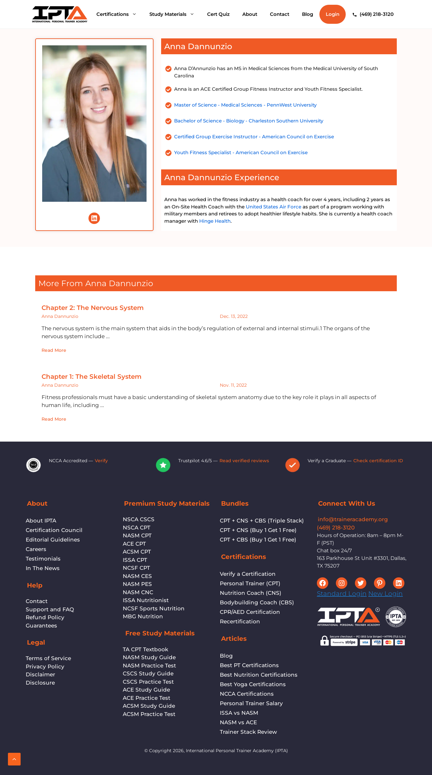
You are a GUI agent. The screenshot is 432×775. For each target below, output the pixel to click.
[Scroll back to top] (14, 759)
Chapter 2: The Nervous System (93, 308)
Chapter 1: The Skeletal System (91, 376)
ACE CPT (134, 544)
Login (332, 14)
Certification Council (54, 530)
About (249, 14)
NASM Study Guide (149, 657)
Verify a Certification (248, 574)
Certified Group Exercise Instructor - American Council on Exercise (254, 137)
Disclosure (40, 683)
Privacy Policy (45, 666)
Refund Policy (45, 617)
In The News (43, 568)
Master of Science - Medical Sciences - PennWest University (245, 105)
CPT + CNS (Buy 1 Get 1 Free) (258, 530)
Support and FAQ (50, 609)
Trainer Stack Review (248, 732)
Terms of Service (48, 658)
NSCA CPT (136, 527)
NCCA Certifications (247, 694)
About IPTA (41, 520)
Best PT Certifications (249, 665)
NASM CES (137, 576)
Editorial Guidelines (53, 539)
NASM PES (137, 584)
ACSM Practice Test (149, 714)
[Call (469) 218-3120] (373, 14)
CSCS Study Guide (148, 673)
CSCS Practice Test (148, 682)
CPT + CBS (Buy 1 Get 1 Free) (258, 539)
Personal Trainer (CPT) (250, 583)
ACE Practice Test (146, 698)
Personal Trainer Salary (251, 703)
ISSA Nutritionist (146, 600)
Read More (54, 350)
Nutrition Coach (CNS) (250, 593)
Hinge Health (215, 221)
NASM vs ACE (238, 722)
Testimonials (43, 558)
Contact (279, 14)
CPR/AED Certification (250, 612)
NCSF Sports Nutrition (154, 608)
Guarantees (41, 625)
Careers (36, 549)
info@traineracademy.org (353, 519)
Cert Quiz (218, 14)
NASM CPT (137, 535)
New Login (385, 593)
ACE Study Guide (146, 689)
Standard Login (342, 593)
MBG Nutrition (143, 616)
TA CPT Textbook (145, 649)
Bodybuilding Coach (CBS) (257, 602)
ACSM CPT (137, 551)
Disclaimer (40, 674)
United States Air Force (273, 207)
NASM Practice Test (149, 665)
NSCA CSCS (138, 519)
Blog (307, 14)
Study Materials (175, 14)
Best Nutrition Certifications (259, 675)
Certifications (119, 14)
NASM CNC (138, 592)
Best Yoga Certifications (253, 684)
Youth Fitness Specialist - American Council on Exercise (241, 152)
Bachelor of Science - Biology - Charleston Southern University (248, 121)
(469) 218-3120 (336, 527)
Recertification (240, 621)
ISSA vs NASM (239, 713)
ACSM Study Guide (149, 706)
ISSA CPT (135, 560)
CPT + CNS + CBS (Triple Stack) (262, 520)
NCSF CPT (136, 568)
